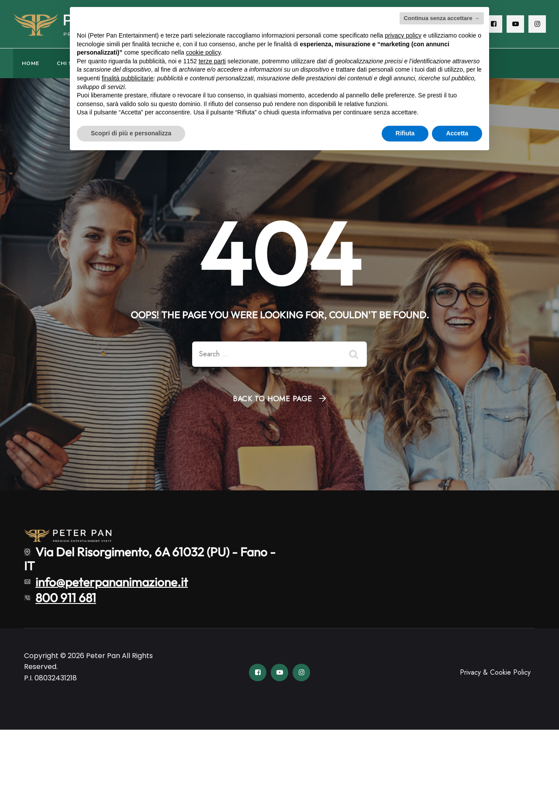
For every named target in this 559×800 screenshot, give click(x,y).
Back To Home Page (272, 398)
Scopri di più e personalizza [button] (131, 133)
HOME (30, 63)
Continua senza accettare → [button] (442, 18)
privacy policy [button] (403, 35)
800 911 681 (65, 597)
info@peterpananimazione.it (111, 581)
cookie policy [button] (203, 52)
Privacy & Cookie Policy (495, 672)
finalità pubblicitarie (128, 78)
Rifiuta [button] (405, 133)
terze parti (212, 61)
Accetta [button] (457, 133)
